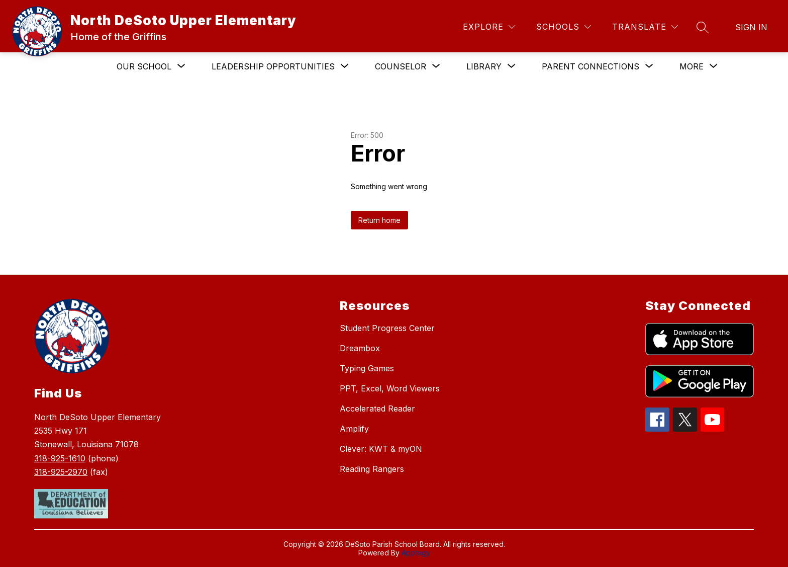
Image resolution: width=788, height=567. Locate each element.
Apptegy (416, 552)
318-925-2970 (60, 472)
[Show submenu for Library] (484, 66)
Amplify (354, 429)
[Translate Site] (645, 27)
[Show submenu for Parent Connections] (590, 66)
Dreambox (360, 348)
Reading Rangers (372, 469)
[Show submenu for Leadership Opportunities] (273, 66)
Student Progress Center (387, 328)
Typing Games (367, 368)
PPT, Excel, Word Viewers (390, 388)
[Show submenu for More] (691, 66)
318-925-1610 (59, 458)
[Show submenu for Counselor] (400, 66)
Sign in (751, 27)
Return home (379, 220)
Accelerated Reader (377, 408)
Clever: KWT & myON (381, 449)
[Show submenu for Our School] (144, 66)
